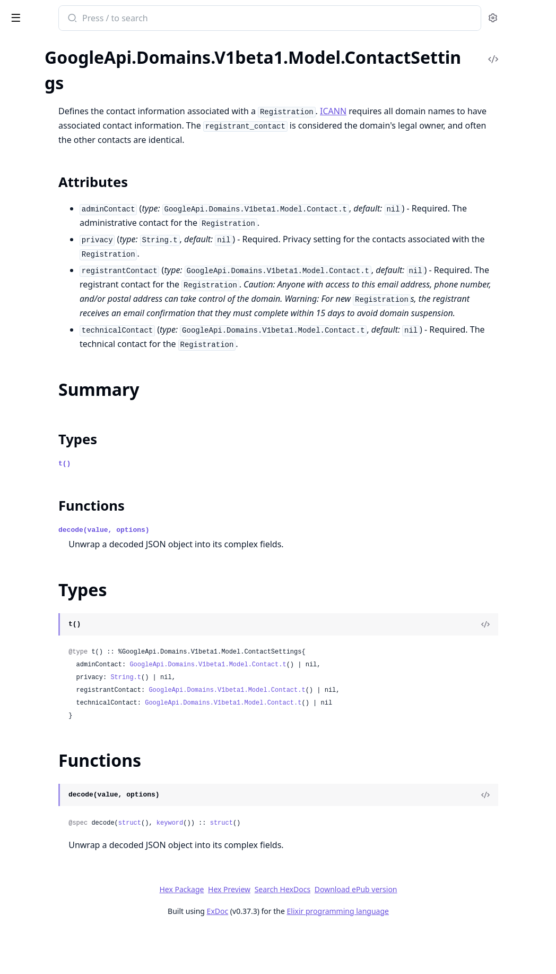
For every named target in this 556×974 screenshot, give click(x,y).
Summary (36, 221)
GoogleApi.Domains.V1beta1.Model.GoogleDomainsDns (75, 423)
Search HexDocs (361, 932)
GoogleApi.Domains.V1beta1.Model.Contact (75, 175)
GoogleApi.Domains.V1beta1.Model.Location (75, 538)
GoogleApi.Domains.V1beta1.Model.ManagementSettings (75, 552)
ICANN (466, 111)
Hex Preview (309, 932)
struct (262, 866)
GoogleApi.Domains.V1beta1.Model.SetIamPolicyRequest (75, 839)
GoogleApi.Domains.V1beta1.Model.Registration (75, 696)
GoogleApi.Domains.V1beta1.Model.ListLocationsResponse (75, 481)
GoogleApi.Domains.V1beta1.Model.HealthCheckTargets (75, 438)
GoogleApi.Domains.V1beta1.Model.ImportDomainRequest (75, 452)
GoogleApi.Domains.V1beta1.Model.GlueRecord (75, 409)
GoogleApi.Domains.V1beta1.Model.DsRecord (75, 323)
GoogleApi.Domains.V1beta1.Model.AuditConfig (75, 75)
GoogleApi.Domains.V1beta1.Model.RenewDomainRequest (75, 710)
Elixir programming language (417, 954)
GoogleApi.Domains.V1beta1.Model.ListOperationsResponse (75, 495)
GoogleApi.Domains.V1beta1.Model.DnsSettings (75, 280)
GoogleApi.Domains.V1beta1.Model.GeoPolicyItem (75, 394)
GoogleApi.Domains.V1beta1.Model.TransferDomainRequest (75, 897)
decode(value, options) (236, 573)
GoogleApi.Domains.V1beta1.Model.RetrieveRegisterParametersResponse (75, 796)
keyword (302, 866)
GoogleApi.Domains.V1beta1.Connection (75, 60)
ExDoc (297, 954)
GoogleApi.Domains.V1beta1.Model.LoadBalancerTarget (75, 524)
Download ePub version (435, 932)
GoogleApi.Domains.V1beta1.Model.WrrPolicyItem (75, 940)
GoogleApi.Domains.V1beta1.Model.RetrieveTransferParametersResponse (75, 811)
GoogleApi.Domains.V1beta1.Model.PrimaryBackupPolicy (75, 638)
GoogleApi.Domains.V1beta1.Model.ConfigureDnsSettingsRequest (75, 146)
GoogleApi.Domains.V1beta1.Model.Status (75, 854)
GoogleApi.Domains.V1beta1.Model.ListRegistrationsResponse (75, 509)
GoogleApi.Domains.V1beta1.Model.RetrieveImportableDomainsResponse (75, 782)
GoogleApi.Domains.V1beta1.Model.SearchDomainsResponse (75, 825)
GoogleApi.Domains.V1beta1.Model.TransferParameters (75, 911)
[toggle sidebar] (145, 17)
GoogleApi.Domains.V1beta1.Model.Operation (75, 581)
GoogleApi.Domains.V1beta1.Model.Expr (75, 366)
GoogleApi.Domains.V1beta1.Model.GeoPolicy (75, 380)
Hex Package (261, 932)
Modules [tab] (64, 45)
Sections (34, 208)
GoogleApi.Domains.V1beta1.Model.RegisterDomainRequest (75, 667)
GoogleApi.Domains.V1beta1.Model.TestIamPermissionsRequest (75, 868)
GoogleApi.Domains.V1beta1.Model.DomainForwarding (75, 308)
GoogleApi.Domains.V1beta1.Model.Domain (75, 294)
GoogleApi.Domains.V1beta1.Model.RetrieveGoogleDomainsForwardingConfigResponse (75, 768)
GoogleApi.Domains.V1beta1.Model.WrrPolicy (75, 925)
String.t (258, 720)
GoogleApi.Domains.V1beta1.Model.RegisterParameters (75, 681)
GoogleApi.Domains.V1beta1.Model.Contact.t (340, 708)
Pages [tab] (19, 45)
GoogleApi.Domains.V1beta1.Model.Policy (75, 610)
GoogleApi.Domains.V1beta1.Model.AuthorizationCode (75, 103)
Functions (37, 246)
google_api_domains (60, 12)
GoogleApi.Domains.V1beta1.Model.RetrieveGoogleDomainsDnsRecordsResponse (75, 753)
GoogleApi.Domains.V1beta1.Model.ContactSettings (75, 189)
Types (29, 233)
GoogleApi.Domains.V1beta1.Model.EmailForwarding (75, 337)
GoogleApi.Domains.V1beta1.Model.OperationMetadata (75, 595)
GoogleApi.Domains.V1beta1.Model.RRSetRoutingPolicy (75, 653)
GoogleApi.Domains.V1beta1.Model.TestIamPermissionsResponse (75, 882)
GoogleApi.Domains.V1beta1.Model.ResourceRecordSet (75, 739)
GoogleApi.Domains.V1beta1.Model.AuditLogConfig (75, 89)
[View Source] (511, 667)
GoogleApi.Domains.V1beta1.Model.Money (75, 567)
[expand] (148, 62)
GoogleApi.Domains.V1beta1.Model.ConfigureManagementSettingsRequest (75, 161)
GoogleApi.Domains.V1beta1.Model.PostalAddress (75, 624)
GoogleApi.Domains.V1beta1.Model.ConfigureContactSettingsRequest (75, 132)
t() (197, 507)
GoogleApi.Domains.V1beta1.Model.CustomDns (75, 265)
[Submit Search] (204, 19)
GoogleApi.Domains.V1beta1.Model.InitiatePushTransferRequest (75, 466)
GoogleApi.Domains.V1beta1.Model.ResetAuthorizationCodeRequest (75, 724)
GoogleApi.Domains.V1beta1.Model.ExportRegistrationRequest (75, 351)
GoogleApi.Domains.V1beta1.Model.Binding (75, 118)
